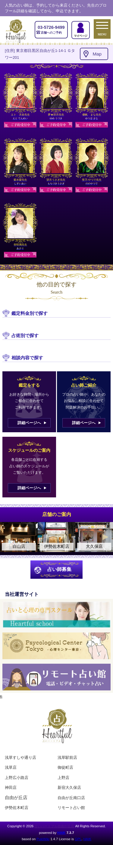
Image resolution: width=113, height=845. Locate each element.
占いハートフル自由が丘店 (54, 826)
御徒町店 (65, 767)
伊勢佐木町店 (16, 807)
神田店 (11, 787)
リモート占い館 (71, 807)
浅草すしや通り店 (20, 757)
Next (105, 537)
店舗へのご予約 (51, 29)
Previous (8, 537)
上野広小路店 (16, 777)
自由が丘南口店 (71, 797)
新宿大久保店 (69, 787)
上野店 (63, 777)
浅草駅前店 (67, 757)
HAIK (61, 832)
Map (97, 53)
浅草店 (11, 767)
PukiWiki (42, 839)
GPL (78, 839)
